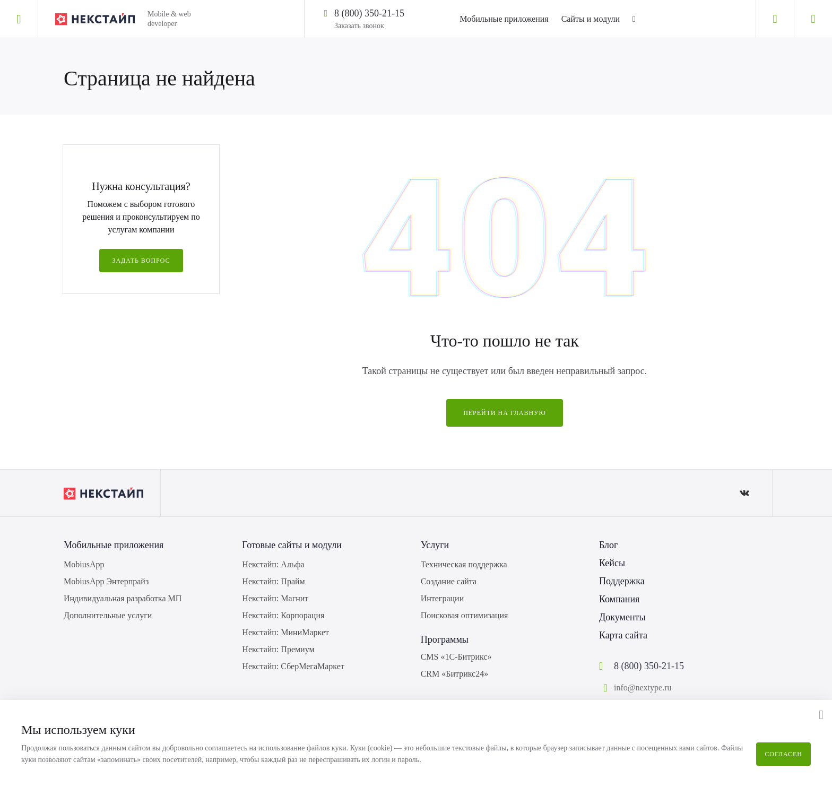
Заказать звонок (359, 26)
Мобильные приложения (504, 18)
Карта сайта (623, 635)
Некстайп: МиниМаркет (285, 632)
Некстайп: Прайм (273, 581)
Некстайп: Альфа (273, 564)
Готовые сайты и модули (292, 545)
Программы (445, 639)
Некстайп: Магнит (275, 598)
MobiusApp (84, 564)
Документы (622, 617)
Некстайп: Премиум (278, 649)
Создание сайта (448, 581)
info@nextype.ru (642, 687)
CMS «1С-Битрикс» (456, 656)
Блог (608, 545)
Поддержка (622, 581)
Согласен (783, 754)
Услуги (435, 545)
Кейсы (612, 563)
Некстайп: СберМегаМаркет (293, 666)
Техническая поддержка (464, 564)
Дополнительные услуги (108, 615)
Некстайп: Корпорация (283, 615)
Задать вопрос (141, 260)
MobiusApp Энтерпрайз (106, 581)
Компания (619, 599)
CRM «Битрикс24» (455, 673)
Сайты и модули (590, 18)
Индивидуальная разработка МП (122, 598)
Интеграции (442, 598)
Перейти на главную (504, 413)
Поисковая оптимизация (464, 615)
